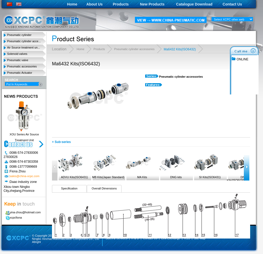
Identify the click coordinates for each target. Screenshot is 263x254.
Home (72, 4)
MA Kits (138, 165)
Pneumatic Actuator (19, 72)
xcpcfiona (13, 217)
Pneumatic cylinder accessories (134, 49)
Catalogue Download (194, 4)
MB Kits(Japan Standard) (107, 165)
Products (121, 4)
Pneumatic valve (17, 60)
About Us (94, 4)
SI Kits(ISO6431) (207, 165)
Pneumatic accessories (22, 66)
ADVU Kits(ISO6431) (72, 165)
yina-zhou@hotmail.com (22, 212)
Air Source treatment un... (23, 47)
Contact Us (232, 4)
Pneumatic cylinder (19, 34)
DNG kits (172, 165)
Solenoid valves (17, 53)
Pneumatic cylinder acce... (24, 41)
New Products (152, 4)
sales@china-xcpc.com (24, 176)
